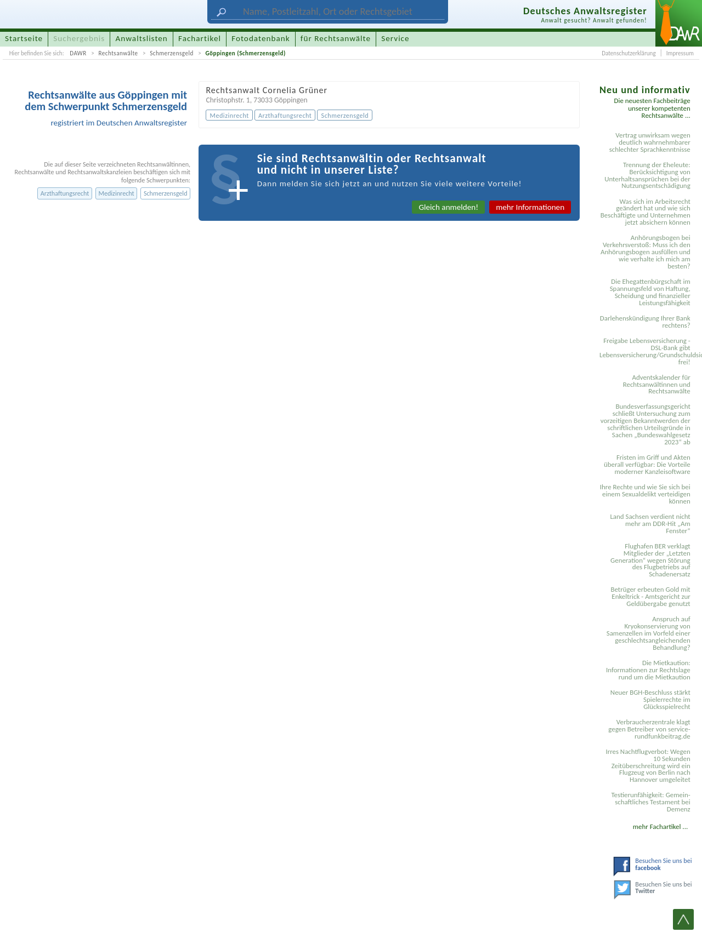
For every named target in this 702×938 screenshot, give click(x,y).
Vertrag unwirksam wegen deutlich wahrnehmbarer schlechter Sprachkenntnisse (649, 142)
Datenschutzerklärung (628, 53)
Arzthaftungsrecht (65, 193)
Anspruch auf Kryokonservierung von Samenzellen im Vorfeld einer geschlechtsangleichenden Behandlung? (648, 633)
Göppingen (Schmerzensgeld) (245, 53)
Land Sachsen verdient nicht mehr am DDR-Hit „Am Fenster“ (650, 523)
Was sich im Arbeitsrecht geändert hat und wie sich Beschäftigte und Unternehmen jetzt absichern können (645, 212)
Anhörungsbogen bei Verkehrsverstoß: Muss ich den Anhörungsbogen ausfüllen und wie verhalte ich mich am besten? (645, 251)
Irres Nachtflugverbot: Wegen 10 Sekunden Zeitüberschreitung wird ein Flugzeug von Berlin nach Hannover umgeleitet (647, 765)
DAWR (78, 53)
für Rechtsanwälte (336, 38)
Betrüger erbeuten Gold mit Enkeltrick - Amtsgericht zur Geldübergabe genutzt (650, 596)
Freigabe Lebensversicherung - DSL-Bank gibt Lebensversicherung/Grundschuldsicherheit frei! (646, 351)
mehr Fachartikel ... (660, 826)
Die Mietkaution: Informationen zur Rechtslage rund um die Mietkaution (648, 670)
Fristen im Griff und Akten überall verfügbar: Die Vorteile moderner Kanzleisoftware (647, 464)
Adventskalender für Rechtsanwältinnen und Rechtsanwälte (656, 384)
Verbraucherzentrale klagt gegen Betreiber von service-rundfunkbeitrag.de (649, 729)
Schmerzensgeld (172, 53)
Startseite (24, 38)
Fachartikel (199, 38)
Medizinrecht (116, 193)
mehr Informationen (530, 207)
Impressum (680, 53)
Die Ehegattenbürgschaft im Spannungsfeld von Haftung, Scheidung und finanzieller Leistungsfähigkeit (650, 292)
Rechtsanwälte (118, 53)
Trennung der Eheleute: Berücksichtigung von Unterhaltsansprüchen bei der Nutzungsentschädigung (647, 175)
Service (395, 38)
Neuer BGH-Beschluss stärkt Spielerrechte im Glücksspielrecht (650, 699)
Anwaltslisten (142, 38)
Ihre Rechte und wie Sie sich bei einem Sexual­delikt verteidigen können (645, 494)
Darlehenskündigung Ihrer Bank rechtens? (645, 321)
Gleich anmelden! (448, 207)
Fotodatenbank (260, 38)
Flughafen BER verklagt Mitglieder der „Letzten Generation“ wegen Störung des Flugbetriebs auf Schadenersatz (650, 560)
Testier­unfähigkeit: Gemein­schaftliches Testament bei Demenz (650, 802)
